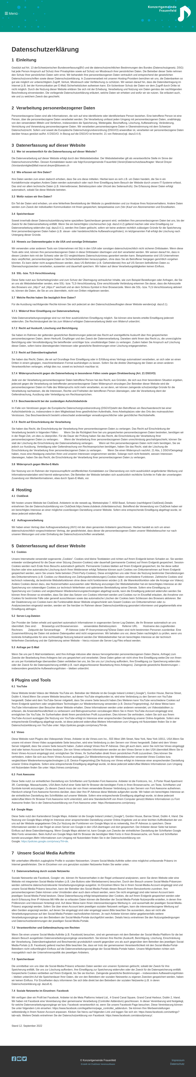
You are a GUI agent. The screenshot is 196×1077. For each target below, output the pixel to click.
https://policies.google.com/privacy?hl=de (44, 841)
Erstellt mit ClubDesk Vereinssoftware (98, 1064)
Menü (11, 14)
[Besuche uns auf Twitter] (24, 1059)
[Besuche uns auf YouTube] (19, 1059)
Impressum (178, 1060)
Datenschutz (177, 1064)
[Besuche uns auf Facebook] (14, 1059)
